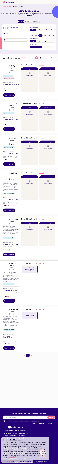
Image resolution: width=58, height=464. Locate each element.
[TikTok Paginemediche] (19, 438)
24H (33, 29)
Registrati (51, 417)
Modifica (24, 58)
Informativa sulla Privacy (15, 421)
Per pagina (36, 47)
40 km (53, 35)
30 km (49, 35)
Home (4, 6)
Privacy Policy (16, 458)
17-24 (52, 29)
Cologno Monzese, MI (47, 57)
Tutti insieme (48, 47)
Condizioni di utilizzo (8, 458)
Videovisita (36, 21)
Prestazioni (9, 6)
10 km (36, 35)
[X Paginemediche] (11, 438)
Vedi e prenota (9, 95)
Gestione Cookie (24, 458)
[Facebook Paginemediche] (7, 438)
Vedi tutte (41, 65)
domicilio (28, 21)
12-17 (46, 29)
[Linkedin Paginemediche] (23, 438)
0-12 (39, 29)
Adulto (6, 33)
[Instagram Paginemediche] (15, 438)
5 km (32, 35)
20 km (44, 35)
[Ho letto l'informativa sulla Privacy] (4, 421)
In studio (21, 21)
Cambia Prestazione (8, 29)
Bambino (14, 33)
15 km (40, 35)
